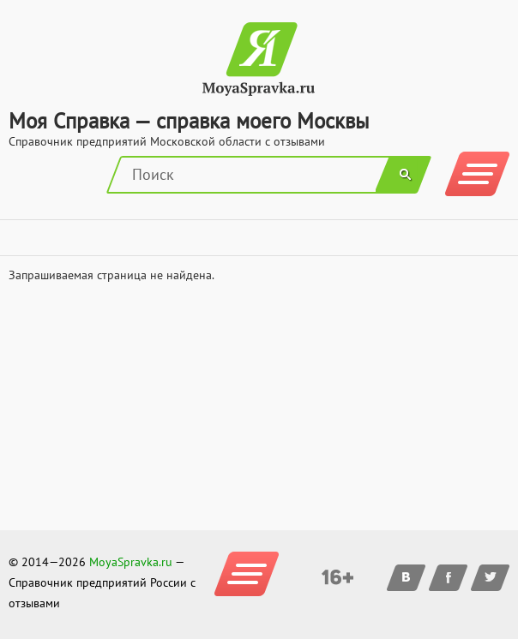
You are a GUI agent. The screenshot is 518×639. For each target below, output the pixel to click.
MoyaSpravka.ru (130, 562)
